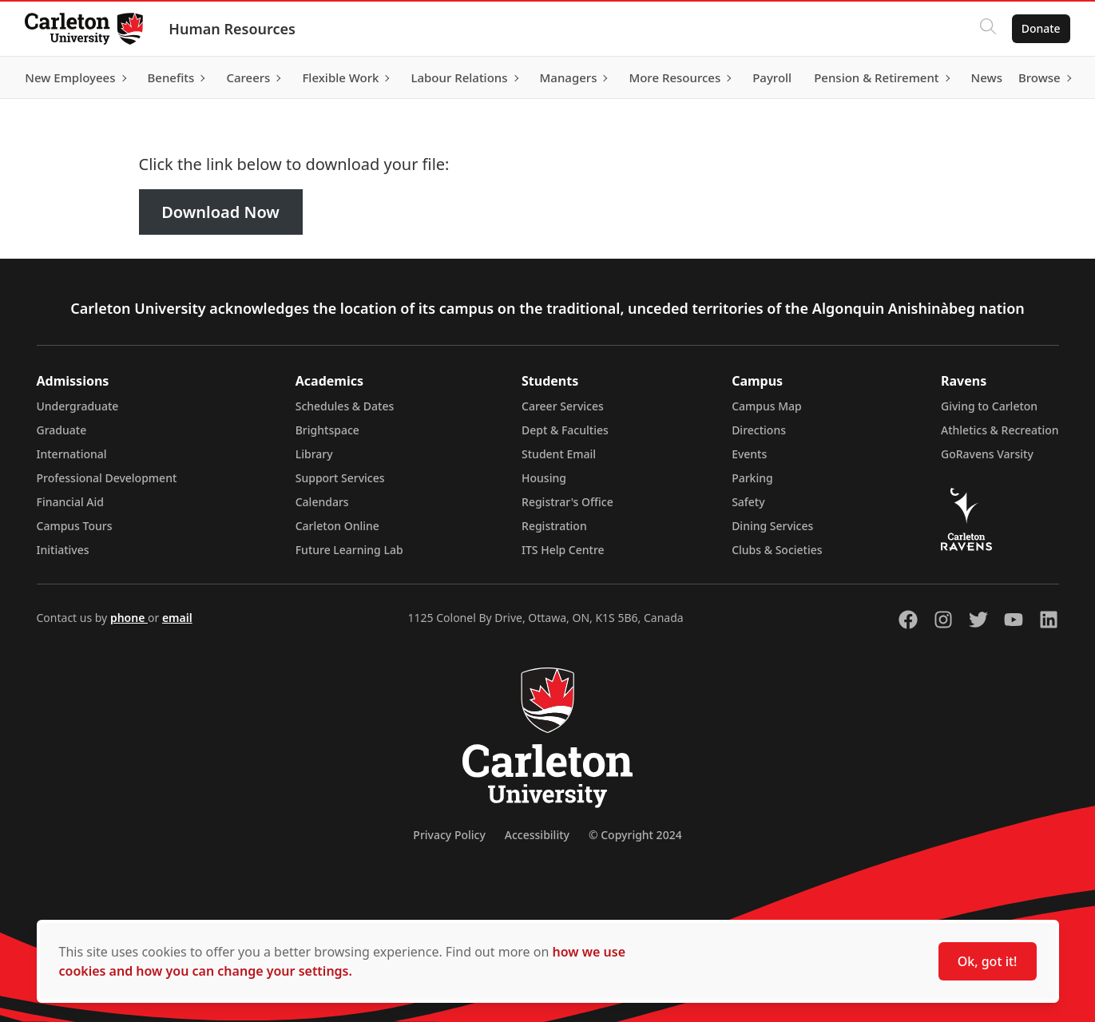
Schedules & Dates (345, 406)
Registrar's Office (567, 501)
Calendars (322, 501)
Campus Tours (75, 525)
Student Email (559, 453)
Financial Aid (70, 501)
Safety (748, 501)
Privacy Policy (449, 834)
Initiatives (63, 549)
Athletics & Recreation (999, 430)
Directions (759, 430)
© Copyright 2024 (635, 834)
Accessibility (537, 834)
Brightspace (327, 430)
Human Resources (232, 28)
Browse (1039, 77)
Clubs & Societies (777, 549)
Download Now (220, 212)
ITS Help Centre (563, 549)
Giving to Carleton (989, 406)
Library (314, 453)
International (72, 453)
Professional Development (107, 477)
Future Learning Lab (349, 549)
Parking (752, 477)
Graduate (62, 430)
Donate (1040, 28)
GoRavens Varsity (987, 453)
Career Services (563, 406)
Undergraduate (78, 406)
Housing (544, 477)
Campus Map (767, 406)
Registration (554, 525)
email (177, 617)
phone (129, 617)
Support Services (340, 477)
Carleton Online (337, 525)
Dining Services (772, 525)
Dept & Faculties (565, 430)
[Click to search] (987, 28)
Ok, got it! (988, 961)
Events (749, 453)
